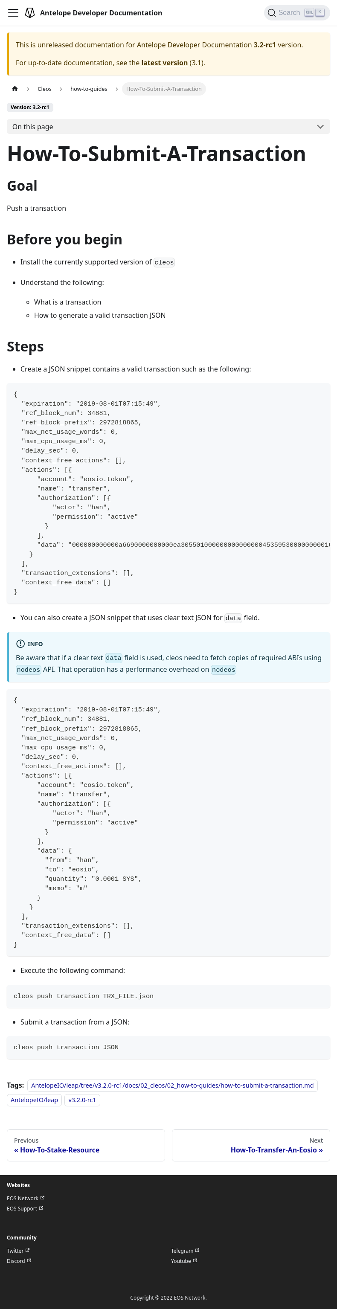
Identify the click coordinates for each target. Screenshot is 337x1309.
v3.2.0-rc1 (82, 1100)
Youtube (184, 1261)
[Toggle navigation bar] (13, 12)
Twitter (18, 1251)
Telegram (185, 1251)
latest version (164, 62)
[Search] (297, 12)
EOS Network (25, 1198)
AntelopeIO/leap (34, 1100)
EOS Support (25, 1209)
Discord (19, 1261)
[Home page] (15, 89)
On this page (32, 126)
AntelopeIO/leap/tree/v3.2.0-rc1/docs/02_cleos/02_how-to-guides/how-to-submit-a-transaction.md (172, 1085)
